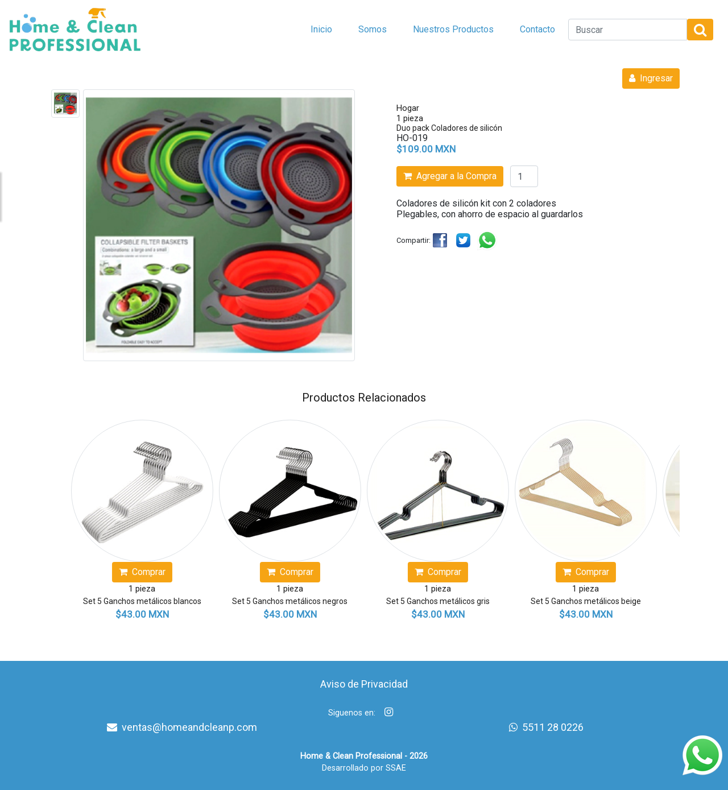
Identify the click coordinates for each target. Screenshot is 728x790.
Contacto (537, 29)
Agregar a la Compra (450, 176)
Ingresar (651, 78)
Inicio (321, 29)
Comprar (142, 571)
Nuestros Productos (453, 29)
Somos (372, 29)
